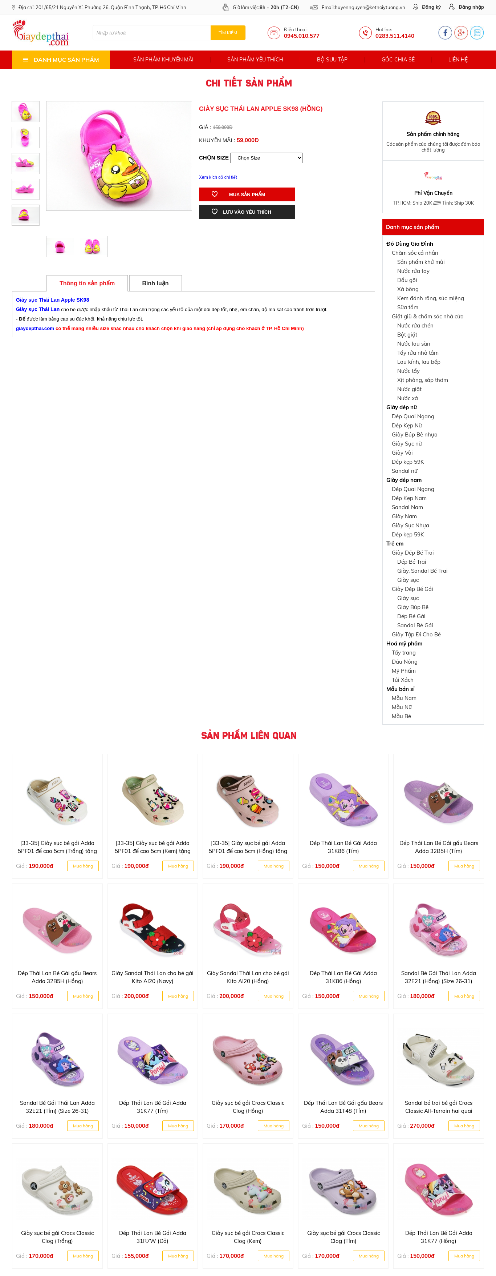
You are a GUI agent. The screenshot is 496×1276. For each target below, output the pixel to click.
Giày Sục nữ (407, 443)
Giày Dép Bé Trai (413, 552)
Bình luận (155, 283)
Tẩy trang (404, 652)
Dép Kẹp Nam (409, 498)
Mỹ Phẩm (404, 670)
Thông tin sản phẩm (87, 283)
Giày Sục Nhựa (410, 525)
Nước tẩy (408, 370)
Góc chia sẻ (398, 59)
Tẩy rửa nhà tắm (418, 352)
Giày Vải (402, 452)
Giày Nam (404, 516)
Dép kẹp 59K (408, 461)
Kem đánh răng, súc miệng (430, 298)
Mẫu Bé (401, 716)
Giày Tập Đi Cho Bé (416, 634)
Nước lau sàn (413, 343)
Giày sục (408, 579)
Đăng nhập (466, 7)
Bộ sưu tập (332, 59)
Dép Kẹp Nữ (407, 425)
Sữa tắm (407, 307)
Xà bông (408, 289)
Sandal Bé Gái (415, 625)
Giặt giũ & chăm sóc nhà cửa (428, 316)
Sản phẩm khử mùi (421, 261)
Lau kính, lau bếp (418, 361)
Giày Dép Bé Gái (412, 588)
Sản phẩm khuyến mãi (163, 59)
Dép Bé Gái (411, 616)
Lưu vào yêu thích (241, 212)
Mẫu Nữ (402, 707)
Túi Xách (403, 679)
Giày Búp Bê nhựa (415, 434)
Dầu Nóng (405, 661)
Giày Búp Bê (412, 607)
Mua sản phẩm (238, 194)
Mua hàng (83, 866)
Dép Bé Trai (411, 561)
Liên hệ (458, 59)
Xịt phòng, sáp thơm (422, 380)
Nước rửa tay (413, 270)
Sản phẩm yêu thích (255, 59)
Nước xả (407, 398)
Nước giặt (409, 389)
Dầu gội (407, 280)
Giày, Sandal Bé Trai (422, 570)
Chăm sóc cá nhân (415, 252)
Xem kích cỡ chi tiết (218, 177)
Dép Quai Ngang (413, 416)
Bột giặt (407, 334)
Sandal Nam (407, 507)
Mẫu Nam (404, 698)
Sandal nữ (405, 470)
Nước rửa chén (415, 325)
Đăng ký (427, 7)
